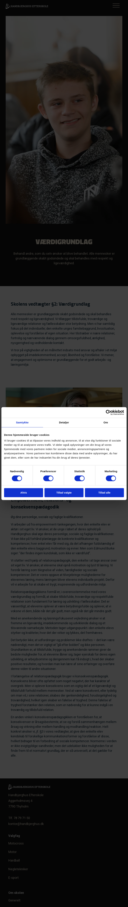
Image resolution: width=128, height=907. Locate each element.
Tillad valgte (64, 492)
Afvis (23, 492)
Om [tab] (106, 422)
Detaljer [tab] (64, 422)
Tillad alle (104, 492)
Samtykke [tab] (22, 422)
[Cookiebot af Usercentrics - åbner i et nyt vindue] (108, 412)
